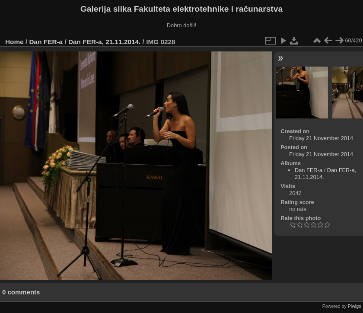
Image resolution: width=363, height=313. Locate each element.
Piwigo (354, 306)
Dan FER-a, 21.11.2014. (104, 41)
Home (14, 41)
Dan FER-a (46, 41)
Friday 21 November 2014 (321, 138)
